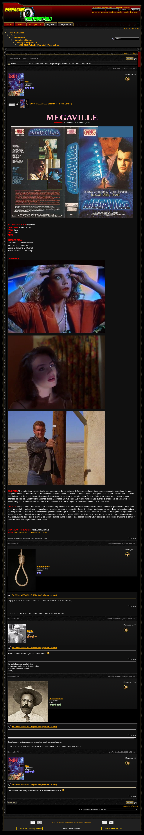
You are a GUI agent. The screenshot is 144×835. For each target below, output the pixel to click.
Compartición (19, 37)
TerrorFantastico (16, 33)
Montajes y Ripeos (23, 40)
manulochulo (56, 698)
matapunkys (43, 566)
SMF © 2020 (61, 822)
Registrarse (66, 24)
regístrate (126, 7)
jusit (27, 81)
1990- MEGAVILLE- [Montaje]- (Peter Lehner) (39, 45)
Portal (9, 24)
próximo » (133, 53)
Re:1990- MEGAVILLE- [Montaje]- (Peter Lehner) (34, 595)
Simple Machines (69, 822)
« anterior (126, 53)
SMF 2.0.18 (55, 822)
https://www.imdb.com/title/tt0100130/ (30, 532)
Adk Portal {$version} (78, 822)
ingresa (119, 7)
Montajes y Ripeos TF (26, 42)
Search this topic (29, 58)
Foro (13, 35)
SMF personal (88, 822)
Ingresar (50, 24)
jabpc (30, 630)
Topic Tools (13, 58)
